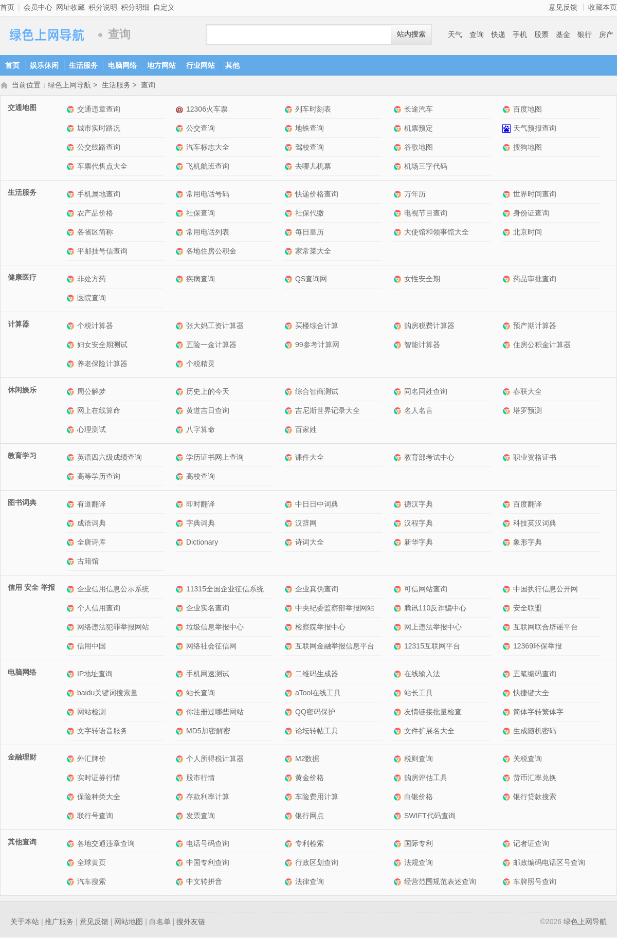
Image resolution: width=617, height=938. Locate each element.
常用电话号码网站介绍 (180, 195)
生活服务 (83, 65)
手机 (520, 34)
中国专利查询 (207, 863)
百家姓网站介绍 (289, 430)
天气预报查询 (534, 129)
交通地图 (22, 108)
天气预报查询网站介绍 (507, 129)
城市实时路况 (98, 129)
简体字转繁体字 (538, 713)
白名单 (160, 922)
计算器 (18, 325)
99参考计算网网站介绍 (289, 345)
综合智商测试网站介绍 (289, 392)
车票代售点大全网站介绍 (71, 167)
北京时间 (527, 233)
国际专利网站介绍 (398, 844)
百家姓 (306, 430)
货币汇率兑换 (534, 778)
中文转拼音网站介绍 (180, 882)
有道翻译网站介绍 (71, 505)
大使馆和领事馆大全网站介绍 (398, 233)
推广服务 (59, 922)
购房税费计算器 (429, 326)
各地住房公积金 (211, 252)
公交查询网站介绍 (180, 129)
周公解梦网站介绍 (71, 392)
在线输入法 (422, 675)
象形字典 (527, 543)
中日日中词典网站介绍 (289, 505)
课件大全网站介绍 (289, 458)
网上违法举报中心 (433, 628)
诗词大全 (309, 543)
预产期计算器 (534, 326)
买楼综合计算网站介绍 (289, 326)
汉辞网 (306, 524)
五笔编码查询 (534, 675)
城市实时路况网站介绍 (71, 129)
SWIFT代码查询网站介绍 (398, 816)
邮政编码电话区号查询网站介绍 (507, 863)
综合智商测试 (316, 392)
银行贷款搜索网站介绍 (507, 797)
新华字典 (418, 543)
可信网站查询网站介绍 (398, 590)
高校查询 (200, 477)
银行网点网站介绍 (289, 816)
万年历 (415, 195)
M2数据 (307, 759)
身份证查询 (531, 214)
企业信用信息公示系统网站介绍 (71, 590)
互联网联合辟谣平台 (545, 628)
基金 (563, 34)
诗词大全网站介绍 (289, 543)
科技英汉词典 (534, 524)
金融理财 (22, 758)
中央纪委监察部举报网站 (334, 609)
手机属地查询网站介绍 (71, 195)
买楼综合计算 (316, 326)
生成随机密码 (534, 732)
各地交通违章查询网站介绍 (71, 844)
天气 (455, 34)
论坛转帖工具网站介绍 (289, 732)
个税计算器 (95, 326)
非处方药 (91, 280)
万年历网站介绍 (398, 195)
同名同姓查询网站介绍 (398, 392)
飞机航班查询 (207, 167)
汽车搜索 (91, 882)
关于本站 (24, 922)
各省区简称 (95, 233)
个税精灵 (200, 364)
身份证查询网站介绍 (507, 214)
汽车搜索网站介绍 (71, 882)
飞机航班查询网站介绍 (180, 167)
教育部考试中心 (429, 458)
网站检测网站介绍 (71, 713)
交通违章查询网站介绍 (71, 110)
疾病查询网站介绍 (180, 280)
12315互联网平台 (432, 647)
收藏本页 (602, 7)
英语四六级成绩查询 (109, 458)
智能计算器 (422, 345)
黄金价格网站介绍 (289, 778)
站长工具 (418, 694)
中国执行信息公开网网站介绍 (507, 590)
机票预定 (418, 129)
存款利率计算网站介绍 (180, 797)
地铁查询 (309, 129)
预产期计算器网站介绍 (507, 326)
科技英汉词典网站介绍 (507, 524)
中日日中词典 (316, 505)
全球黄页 (91, 863)
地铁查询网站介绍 (289, 129)
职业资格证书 (534, 458)
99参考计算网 (317, 345)
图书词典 (22, 503)
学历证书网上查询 (215, 458)
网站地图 (128, 922)
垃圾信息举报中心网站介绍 (180, 628)
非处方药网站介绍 (71, 280)
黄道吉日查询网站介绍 (180, 411)
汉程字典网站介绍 (398, 524)
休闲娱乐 (22, 391)
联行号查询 (95, 817)
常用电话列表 (207, 233)
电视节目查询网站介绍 (398, 214)
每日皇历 (309, 233)
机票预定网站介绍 (398, 129)
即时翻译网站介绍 (180, 505)
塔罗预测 (527, 411)
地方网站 (161, 65)
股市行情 (200, 778)
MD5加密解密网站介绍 (180, 732)
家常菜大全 (313, 252)
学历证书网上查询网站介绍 (180, 458)
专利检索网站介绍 (289, 844)
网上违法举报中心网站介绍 (398, 628)
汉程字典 (418, 524)
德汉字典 (418, 505)
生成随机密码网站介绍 (507, 732)
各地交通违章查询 (106, 844)
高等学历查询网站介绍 (71, 477)
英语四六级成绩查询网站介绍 (71, 458)
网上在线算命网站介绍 (71, 411)
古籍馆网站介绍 (71, 562)
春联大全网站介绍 (507, 392)
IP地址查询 (95, 675)
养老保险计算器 (102, 364)
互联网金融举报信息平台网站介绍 (289, 647)
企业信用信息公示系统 (113, 590)
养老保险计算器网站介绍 (71, 364)
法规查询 (418, 863)
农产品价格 (95, 214)
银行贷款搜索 (534, 797)
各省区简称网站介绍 (71, 233)
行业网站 (200, 65)
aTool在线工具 (318, 694)
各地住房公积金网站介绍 (180, 252)
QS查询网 (311, 280)
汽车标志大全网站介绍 (180, 148)
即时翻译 (200, 505)
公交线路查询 (98, 148)
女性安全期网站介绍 (398, 280)
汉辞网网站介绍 (289, 524)
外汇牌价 (91, 759)
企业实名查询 (207, 609)
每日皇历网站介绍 (289, 233)
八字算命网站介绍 (180, 430)
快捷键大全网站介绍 (507, 694)
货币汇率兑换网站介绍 (507, 778)
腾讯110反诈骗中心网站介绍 (398, 609)
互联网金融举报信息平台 (334, 647)
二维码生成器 (316, 675)
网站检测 (91, 713)
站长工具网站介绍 (398, 694)
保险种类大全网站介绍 (71, 797)
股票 (541, 34)
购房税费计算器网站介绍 (398, 326)
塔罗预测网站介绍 (507, 411)
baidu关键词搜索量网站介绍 (71, 694)
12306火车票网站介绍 (180, 110)
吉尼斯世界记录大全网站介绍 (289, 411)
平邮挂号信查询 (102, 252)
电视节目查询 (425, 214)
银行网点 (309, 817)
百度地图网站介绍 (507, 110)
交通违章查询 (98, 110)
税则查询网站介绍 (398, 759)
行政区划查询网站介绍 (289, 863)
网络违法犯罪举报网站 (113, 628)
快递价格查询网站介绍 (289, 195)
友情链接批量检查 (433, 713)
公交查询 (200, 129)
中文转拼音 (204, 882)
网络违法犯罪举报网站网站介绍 (71, 628)
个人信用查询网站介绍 (71, 609)
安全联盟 (527, 609)
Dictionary (202, 543)
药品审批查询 (534, 280)
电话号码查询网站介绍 (180, 844)
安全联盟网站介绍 (507, 609)
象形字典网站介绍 (507, 543)
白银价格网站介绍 (398, 797)
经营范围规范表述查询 (440, 882)
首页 (7, 7)
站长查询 (200, 694)
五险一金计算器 (211, 345)
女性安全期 (422, 280)
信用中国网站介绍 (71, 647)
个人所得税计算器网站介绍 (180, 759)
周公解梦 (91, 392)
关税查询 (527, 759)
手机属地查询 (98, 195)
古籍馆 (88, 562)
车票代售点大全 (102, 167)
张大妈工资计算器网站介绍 (180, 326)
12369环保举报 (537, 647)
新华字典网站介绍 (398, 543)
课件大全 (309, 458)
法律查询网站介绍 (289, 882)
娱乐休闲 (44, 65)
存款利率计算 (207, 797)
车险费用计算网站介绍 (289, 797)
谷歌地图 (418, 148)
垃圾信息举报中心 (215, 628)
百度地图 (527, 110)
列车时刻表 (313, 110)
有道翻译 (91, 505)
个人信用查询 (98, 609)
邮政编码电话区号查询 (549, 863)
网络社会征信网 (211, 647)
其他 (232, 65)
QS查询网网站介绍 (289, 280)
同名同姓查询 (425, 392)
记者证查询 (531, 844)
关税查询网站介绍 (507, 759)
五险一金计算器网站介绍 (180, 345)
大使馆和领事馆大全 (436, 233)
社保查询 (200, 214)
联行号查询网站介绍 (71, 816)
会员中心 (38, 7)
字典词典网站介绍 (180, 524)
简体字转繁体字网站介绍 (507, 713)
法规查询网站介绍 (398, 863)
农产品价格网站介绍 (71, 214)
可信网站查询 (425, 590)
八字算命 (200, 430)
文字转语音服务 (102, 732)
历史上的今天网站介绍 (180, 392)
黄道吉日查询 (207, 411)
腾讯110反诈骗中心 (435, 609)
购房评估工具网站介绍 (398, 778)
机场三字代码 (425, 167)
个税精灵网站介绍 (180, 364)
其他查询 (22, 843)
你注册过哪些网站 (215, 713)
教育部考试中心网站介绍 (398, 458)
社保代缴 (309, 214)
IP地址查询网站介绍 (71, 675)
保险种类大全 (98, 797)
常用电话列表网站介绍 (180, 233)
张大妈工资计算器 (215, 326)
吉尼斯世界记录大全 (327, 411)
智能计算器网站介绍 (398, 345)
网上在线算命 (98, 411)
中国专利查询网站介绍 (180, 863)
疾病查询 (200, 280)
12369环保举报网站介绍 (507, 647)
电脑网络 (122, 65)
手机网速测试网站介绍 (180, 675)
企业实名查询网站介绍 (180, 609)
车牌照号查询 (534, 882)
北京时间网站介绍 (507, 233)
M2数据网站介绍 (289, 759)
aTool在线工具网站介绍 (289, 694)
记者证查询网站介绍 (507, 844)
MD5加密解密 (208, 732)
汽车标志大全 (207, 148)
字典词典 (200, 524)
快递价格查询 (316, 195)
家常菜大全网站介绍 (289, 252)
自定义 (164, 7)
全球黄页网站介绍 (71, 863)
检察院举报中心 (320, 628)
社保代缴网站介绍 (289, 214)
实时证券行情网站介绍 (71, 778)
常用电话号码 (207, 195)
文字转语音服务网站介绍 (71, 732)
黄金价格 (309, 778)
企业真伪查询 (316, 590)
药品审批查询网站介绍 (507, 280)
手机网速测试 (207, 675)
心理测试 (91, 430)
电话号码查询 (207, 844)
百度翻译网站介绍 (507, 505)
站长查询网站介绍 (180, 694)
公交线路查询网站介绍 (71, 148)
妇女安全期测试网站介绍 (71, 345)
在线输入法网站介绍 (398, 675)
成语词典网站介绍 (71, 524)
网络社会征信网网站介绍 (180, 647)
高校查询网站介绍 (180, 477)
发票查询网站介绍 (180, 816)
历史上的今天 (207, 392)
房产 (606, 34)
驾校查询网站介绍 (289, 148)
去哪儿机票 (313, 167)
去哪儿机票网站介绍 (289, 167)
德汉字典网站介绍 (398, 505)
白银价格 (418, 797)
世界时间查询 (534, 195)
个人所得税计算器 (215, 759)
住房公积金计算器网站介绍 (507, 345)
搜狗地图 (527, 148)
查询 (476, 34)
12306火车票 (207, 110)
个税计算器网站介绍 (71, 326)
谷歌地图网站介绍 (398, 148)
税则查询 (418, 759)
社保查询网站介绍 (180, 214)
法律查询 (309, 882)
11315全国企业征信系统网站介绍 (180, 590)
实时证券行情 (98, 778)
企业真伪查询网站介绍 (289, 590)
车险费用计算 (316, 797)
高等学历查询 (98, 477)
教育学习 (22, 457)
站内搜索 (411, 34)
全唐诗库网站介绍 (71, 543)
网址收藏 (70, 7)
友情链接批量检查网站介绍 (398, 713)
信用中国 (91, 647)
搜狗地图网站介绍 (507, 148)
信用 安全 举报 (31, 588)
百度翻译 (527, 505)
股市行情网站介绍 (180, 778)
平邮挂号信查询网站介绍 (71, 252)
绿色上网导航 (46, 35)
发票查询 (200, 817)
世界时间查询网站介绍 (507, 195)
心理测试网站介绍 (71, 430)
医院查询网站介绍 (71, 299)
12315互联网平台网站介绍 (398, 647)
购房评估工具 (425, 778)
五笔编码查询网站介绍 (507, 675)
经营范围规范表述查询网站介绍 (398, 882)
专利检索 (309, 844)
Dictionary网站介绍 (180, 543)
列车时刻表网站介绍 (289, 110)
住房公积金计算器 (542, 345)
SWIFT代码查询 (430, 817)
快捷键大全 (531, 694)
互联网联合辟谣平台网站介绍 (507, 628)
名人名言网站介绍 (398, 411)
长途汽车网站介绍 (398, 110)
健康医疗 (22, 278)
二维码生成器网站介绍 (289, 675)
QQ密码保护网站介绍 (289, 713)
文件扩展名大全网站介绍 (398, 732)
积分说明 (102, 7)
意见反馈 (563, 7)
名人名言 (418, 411)
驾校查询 (309, 148)
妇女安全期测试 (102, 345)
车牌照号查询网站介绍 (507, 882)
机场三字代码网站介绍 (398, 167)
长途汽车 (418, 110)
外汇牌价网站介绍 (71, 759)
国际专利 (418, 844)
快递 (498, 34)
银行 (584, 34)
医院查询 (91, 299)
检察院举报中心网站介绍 (289, 628)
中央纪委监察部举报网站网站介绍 (289, 609)
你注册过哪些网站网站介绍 (180, 713)
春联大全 (527, 392)
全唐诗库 (91, 543)
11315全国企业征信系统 (225, 590)
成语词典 (91, 524)
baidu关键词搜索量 (107, 694)
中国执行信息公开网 (545, 590)
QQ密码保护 (315, 713)
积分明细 (135, 7)
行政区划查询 (316, 863)
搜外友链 (190, 922)
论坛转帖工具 (316, 732)
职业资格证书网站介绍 (507, 458)
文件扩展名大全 (429, 732)
